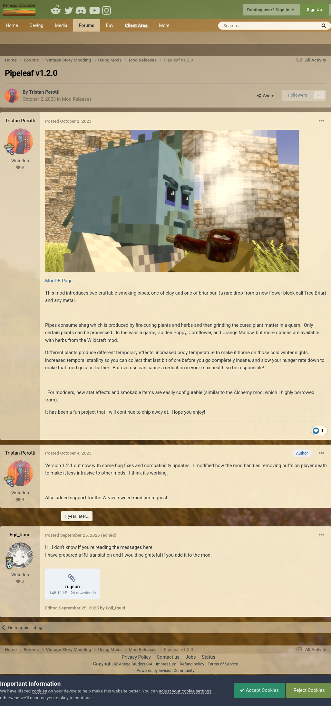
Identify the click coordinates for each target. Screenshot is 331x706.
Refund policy (192, 664)
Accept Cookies (257, 690)
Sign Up (314, 9)
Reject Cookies (308, 690)
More (164, 25)
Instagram (107, 9)
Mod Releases (77, 99)
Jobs (190, 657)
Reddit (55, 9)
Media (61, 25)
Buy (109, 25)
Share (265, 95)
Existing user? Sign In (270, 9)
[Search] (251, 26)
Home (12, 25)
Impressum (166, 664)
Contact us (168, 657)
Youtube (94, 9)
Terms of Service (223, 664)
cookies (39, 690)
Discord (81, 9)
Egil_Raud (20, 535)
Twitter (68, 9)
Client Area (136, 25)
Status (208, 657)
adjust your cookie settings (185, 690)
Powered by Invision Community (165, 670)
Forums (86, 27)
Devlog (37, 25)
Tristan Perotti (44, 92)
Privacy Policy (136, 657)
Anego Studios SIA (135, 664)
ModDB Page (59, 281)
